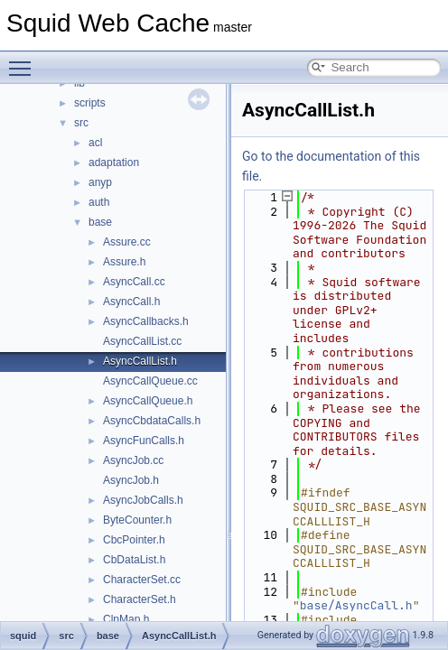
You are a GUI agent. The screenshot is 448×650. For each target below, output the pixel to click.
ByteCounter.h (137, 520)
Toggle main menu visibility (24, 60)
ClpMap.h (126, 619)
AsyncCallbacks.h (146, 321)
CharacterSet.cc (142, 579)
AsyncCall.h (131, 301)
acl (95, 142)
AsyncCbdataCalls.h (152, 420)
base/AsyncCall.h (356, 605)
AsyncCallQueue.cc (150, 381)
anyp (100, 182)
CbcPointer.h (134, 540)
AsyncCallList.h (140, 361)
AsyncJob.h (131, 480)
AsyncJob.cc (133, 460)
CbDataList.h (134, 559)
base (100, 222)
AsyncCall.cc (134, 281)
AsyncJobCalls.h (143, 500)
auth (99, 202)
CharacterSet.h (139, 599)
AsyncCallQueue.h (147, 401)
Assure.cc (127, 242)
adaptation (114, 162)
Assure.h (124, 261)
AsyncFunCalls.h (143, 440)
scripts (90, 103)
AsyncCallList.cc (142, 341)
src (81, 122)
